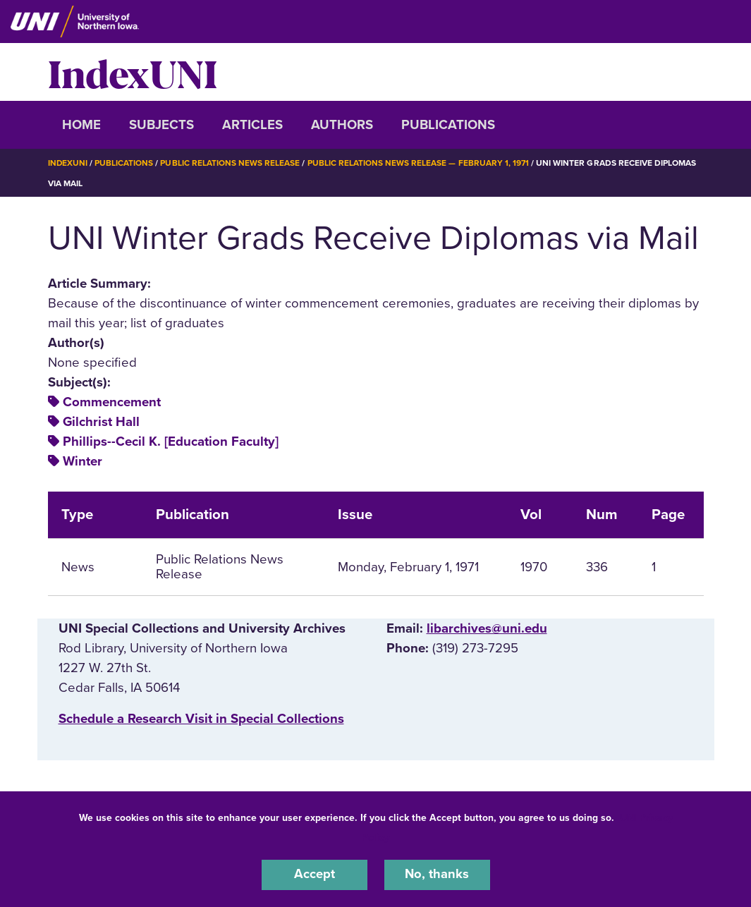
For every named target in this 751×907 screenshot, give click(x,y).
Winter (82, 461)
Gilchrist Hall (101, 422)
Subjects (161, 125)
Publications (448, 125)
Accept (314, 874)
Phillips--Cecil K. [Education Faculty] (171, 441)
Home (81, 125)
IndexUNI (132, 71)
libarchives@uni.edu (487, 628)
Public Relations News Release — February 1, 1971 (419, 163)
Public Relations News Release (230, 163)
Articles (252, 125)
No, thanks (437, 874)
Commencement (112, 402)
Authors (342, 125)
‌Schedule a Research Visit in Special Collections (201, 718)
